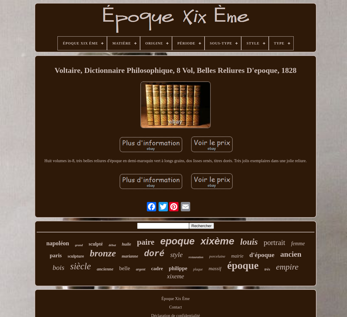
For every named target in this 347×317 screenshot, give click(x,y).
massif (215, 268)
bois (58, 267)
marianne (130, 256)
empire (287, 266)
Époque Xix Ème (175, 299)
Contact (175, 307)
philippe (178, 268)
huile (126, 244)
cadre (157, 268)
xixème (217, 240)
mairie (237, 255)
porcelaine (217, 256)
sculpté (96, 243)
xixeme (175, 276)
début (112, 245)
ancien (290, 254)
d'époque (262, 254)
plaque (198, 269)
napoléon (57, 243)
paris (56, 255)
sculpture (76, 256)
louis (249, 241)
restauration (195, 257)
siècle (80, 266)
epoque (177, 241)
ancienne (105, 269)
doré (154, 254)
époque (242, 265)
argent (140, 269)
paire (145, 242)
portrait (274, 242)
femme (298, 243)
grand (79, 245)
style (176, 254)
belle (124, 268)
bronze (103, 253)
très (267, 269)
